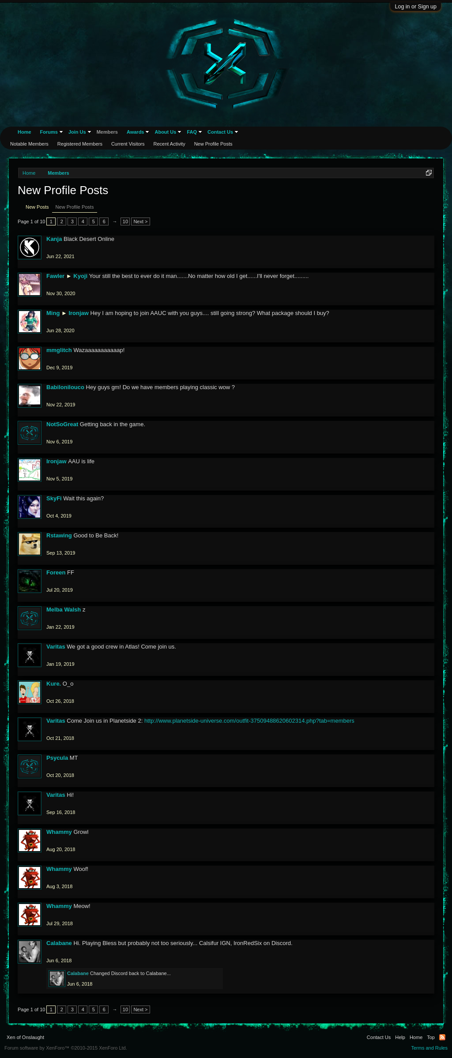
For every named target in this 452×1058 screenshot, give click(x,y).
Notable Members (29, 143)
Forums (49, 132)
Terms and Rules (429, 1047)
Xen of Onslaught (25, 1037)
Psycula (57, 757)
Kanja (54, 239)
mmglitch (59, 350)
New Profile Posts (75, 207)
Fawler (55, 276)
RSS (442, 1037)
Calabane (59, 943)
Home (24, 132)
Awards (135, 132)
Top (431, 1037)
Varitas (55, 646)
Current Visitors (128, 143)
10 (125, 221)
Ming (53, 313)
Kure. (53, 683)
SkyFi (54, 498)
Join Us (77, 132)
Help (400, 1037)
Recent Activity (169, 143)
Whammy (59, 832)
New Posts (37, 207)
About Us (165, 132)
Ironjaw (78, 313)
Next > (140, 221)
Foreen (55, 572)
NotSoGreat (62, 424)
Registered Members (79, 143)
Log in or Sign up (416, 7)
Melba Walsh (63, 609)
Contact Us (220, 132)
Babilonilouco (65, 387)
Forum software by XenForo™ (65, 1047)
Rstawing (59, 535)
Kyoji (80, 276)
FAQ (192, 132)
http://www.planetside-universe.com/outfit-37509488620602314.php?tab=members (249, 720)
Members (107, 132)
